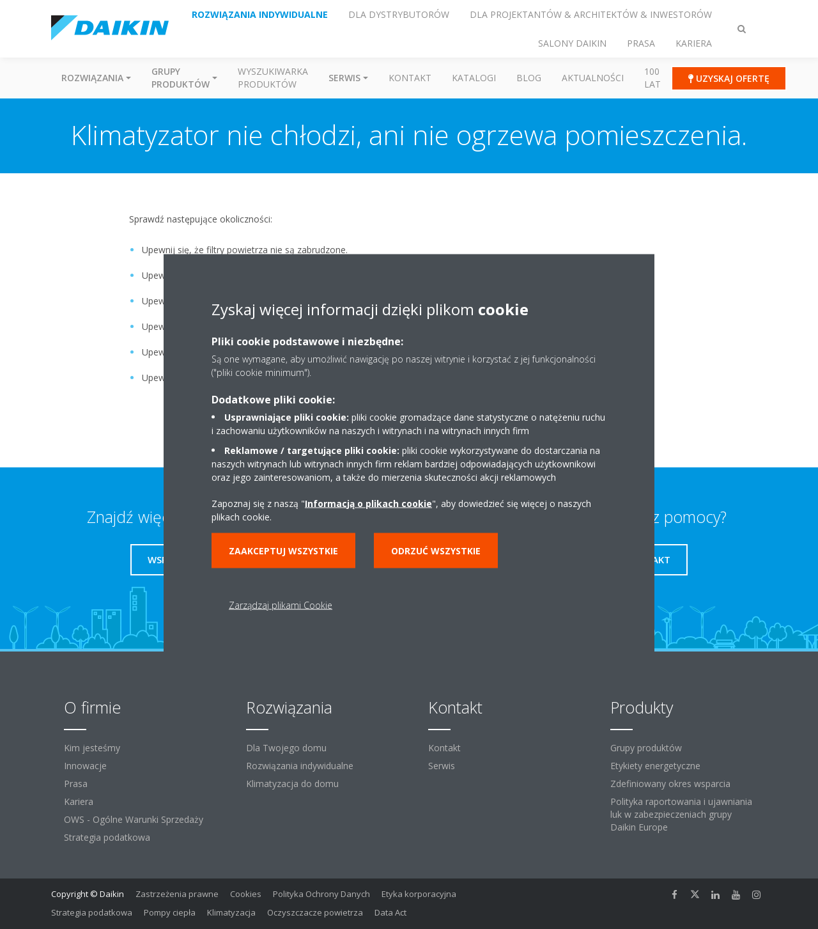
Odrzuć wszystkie (436, 550)
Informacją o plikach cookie (368, 503)
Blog (528, 78)
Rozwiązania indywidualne (299, 766)
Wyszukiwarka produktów (273, 77)
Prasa (76, 783)
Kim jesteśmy (92, 748)
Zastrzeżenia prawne (177, 894)
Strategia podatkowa (107, 837)
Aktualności (593, 78)
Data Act (390, 912)
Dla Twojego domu (286, 748)
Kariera (78, 801)
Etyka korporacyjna (419, 894)
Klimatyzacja (231, 912)
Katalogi (474, 78)
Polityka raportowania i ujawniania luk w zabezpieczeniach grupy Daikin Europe (681, 814)
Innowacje (85, 766)
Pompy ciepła (170, 912)
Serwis (441, 766)
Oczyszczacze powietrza (315, 912)
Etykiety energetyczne (655, 766)
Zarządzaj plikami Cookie (280, 604)
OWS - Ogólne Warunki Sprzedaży (133, 819)
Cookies (245, 894)
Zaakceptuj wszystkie (283, 550)
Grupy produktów (646, 748)
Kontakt (410, 78)
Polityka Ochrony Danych (321, 894)
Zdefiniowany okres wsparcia (670, 783)
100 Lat (652, 77)
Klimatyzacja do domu (292, 783)
